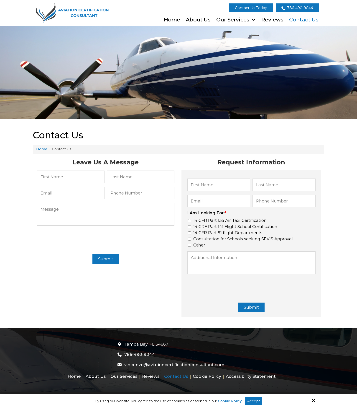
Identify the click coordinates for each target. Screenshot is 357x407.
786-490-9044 (297, 8)
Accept (253, 401)
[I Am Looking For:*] (189, 220)
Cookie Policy (230, 401)
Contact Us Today (251, 8)
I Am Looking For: (206, 212)
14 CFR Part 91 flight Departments (225, 232)
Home (41, 149)
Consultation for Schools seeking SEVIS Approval (240, 238)
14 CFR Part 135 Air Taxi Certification (227, 220)
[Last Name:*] (140, 177)
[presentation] (105, 239)
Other (196, 245)
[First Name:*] (71, 177)
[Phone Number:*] (140, 193)
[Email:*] (71, 193)
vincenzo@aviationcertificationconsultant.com (174, 364)
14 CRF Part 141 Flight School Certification (232, 226)
